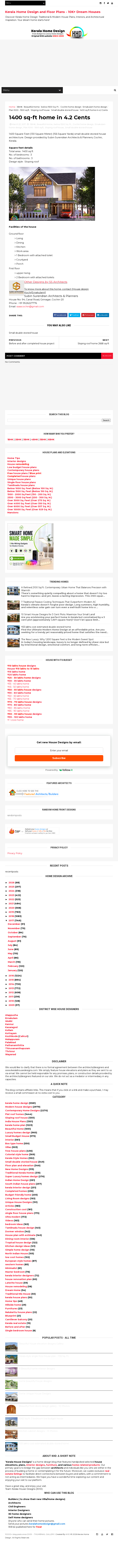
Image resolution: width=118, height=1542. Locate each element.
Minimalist (11, 1268)
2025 (11, 887)
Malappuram (12, 1039)
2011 (11, 997)
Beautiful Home (32, 107)
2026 (11, 883)
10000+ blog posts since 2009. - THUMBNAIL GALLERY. (30, 1535)
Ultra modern (13, 1217)
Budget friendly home (18, 1195)
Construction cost (16, 1210)
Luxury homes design (18, 1133)
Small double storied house (65, 110)
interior (10, 1140)
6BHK (51, 440)
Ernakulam (11, 1018)
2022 (11, 899)
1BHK (10, 440)
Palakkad (10, 1042)
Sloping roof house (40, 110)
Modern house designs (19, 1107)
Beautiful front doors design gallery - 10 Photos (44, 1406)
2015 (11, 980)
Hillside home (13, 1305)
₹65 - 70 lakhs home (18, 699)
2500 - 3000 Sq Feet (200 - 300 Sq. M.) (30, 498)
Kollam (9, 1030)
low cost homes (14, 1257)
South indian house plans (20, 1184)
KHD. (68, 1535)
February (13, 966)
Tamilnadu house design (20, 1228)
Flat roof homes (15, 1114)
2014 (11, 984)
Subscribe (59, 758)
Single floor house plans (22, 482)
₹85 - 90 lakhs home (19, 711)
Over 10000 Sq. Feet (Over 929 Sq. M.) (30, 510)
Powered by (59, 770)
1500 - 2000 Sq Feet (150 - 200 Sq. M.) (29, 494)
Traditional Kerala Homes (20, 1173)
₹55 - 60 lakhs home (19, 693)
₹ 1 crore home (16, 720)
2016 (11, 976)
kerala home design (17, 1103)
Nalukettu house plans (19, 1312)
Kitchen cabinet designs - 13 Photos (38, 1431)
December (14, 924)
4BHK (34, 440)
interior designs (35, 1465)
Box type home (14, 1144)
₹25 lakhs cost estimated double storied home (46, 627)
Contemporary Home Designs (22, 1111)
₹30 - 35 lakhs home (19, 681)
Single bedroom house (19, 1331)
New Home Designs (17, 1169)
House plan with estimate (20, 1235)
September (14, 937)
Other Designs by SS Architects (45, 282)
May (10, 954)
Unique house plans (19, 479)
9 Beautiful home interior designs (37, 1369)
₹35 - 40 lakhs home (18, 684)
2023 (11, 895)
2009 (12, 1005)
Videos (9, 1221)
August (12, 941)
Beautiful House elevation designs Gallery (41, 1344)
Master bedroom (15, 1272)
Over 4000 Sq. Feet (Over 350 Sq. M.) (29, 504)
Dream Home (13, 1290)
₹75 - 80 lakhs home (19, 705)
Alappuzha (11, 1015)
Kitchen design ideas (18, 1246)
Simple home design (17, 1250)
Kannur (9, 1024)
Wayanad (10, 1054)
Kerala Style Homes (16, 1158)
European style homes (18, 1261)
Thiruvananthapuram (17, 1048)
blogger (106, 356)
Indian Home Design (17, 1180)
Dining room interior (17, 1239)
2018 (11, 916)
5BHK (43, 440)
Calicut (23, 1036)
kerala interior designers (20, 1276)
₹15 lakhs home (17, 672)
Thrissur (10, 1051)
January (12, 970)
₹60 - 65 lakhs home (18, 696)
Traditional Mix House (18, 1294)
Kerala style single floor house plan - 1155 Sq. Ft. (44, 1356)
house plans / (24, 473)
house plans (22, 476)
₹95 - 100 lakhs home (20, 717)
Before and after (15, 1327)
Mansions (13, 513)
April (10, 958)
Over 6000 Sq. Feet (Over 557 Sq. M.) (29, 507)
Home (12, 107)
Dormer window (15, 1232)
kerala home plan (15, 1125)
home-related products (86, 1465)
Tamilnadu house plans (21, 485)
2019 (11, 912)
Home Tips (14, 458)
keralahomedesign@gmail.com (47, 1524)
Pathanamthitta (14, 1045)
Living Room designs (17, 1199)
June (11, 949)
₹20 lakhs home (17, 675)
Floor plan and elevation (19, 1166)
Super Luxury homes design (22, 1177)
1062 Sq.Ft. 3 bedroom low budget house (41, 1419)
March (11, 962)
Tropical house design (18, 1243)
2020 (11, 908)
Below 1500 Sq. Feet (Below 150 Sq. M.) (30, 492)
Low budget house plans (22, 467)
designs (17, 461)
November (14, 928)
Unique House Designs (19, 1202)
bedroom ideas (14, 1224)
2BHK (18, 440)
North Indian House (17, 1254)
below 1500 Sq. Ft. (50, 107)
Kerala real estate (16, 1323)
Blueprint (11, 1316)
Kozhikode (11, 1036)
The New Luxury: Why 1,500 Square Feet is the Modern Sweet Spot (57, 639)
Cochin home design (71, 107)
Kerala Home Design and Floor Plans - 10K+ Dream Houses (53, 12)
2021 (11, 904)
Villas (8, 1147)
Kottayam (11, 1033)
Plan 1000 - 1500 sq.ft (19, 110)
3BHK (20, 107)
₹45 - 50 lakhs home (18, 687)
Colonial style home (17, 1154)
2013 (11, 988)
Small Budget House (17, 1136)
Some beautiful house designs (35, 1381)
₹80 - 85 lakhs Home (19, 708)
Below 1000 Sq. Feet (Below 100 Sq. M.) (30, 488)
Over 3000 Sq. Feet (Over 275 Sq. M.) (29, 500)
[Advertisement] (59, 63)
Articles (10, 1206)
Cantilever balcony (16, 1320)
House (18, 464)
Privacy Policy (15, 853)
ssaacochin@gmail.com (30, 306)
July (10, 945)
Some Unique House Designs (35, 1394)
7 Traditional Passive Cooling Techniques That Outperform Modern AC (58, 602)
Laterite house (14, 1283)
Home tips (11, 1301)
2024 (12, 891)
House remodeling (16, 1287)
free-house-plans (15, 1151)
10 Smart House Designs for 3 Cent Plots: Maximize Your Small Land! (58, 615)
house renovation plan (18, 1279)
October (13, 933)
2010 (11, 1001)
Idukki (8, 1021)
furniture (51, 1465)
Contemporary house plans (23, 470)
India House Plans (16, 1122)
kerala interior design (18, 1188)
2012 (11, 993)
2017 (11, 921)
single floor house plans (19, 1213)
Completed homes (16, 1191)
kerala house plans (16, 1298)
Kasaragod (11, 1027)
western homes (14, 1265)
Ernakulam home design (95, 107)
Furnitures (11, 1309)
